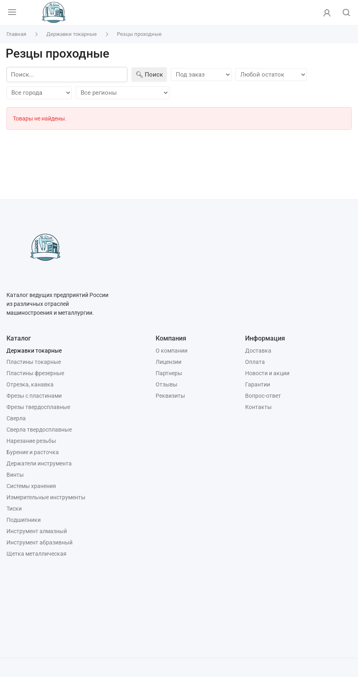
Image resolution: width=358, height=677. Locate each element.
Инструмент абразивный (39, 542)
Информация (265, 338)
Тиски (14, 508)
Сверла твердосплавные (39, 429)
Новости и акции (267, 373)
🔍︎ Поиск (149, 74)
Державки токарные (34, 350)
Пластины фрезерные (35, 373)
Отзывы (166, 384)
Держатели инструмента (39, 463)
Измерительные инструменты (45, 497)
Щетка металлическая (36, 553)
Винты (15, 474)
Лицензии (168, 362)
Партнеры (169, 373)
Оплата (255, 362)
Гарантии (257, 384)
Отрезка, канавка (30, 384)
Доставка (258, 350)
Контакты (258, 407)
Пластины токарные (33, 362)
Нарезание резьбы (31, 441)
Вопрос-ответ (263, 395)
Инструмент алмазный (36, 531)
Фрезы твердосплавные (38, 407)
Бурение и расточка (32, 452)
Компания (171, 338)
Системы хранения (31, 486)
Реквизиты (170, 395)
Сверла (16, 418)
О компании (171, 350)
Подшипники (23, 520)
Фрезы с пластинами (34, 395)
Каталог (18, 338)
